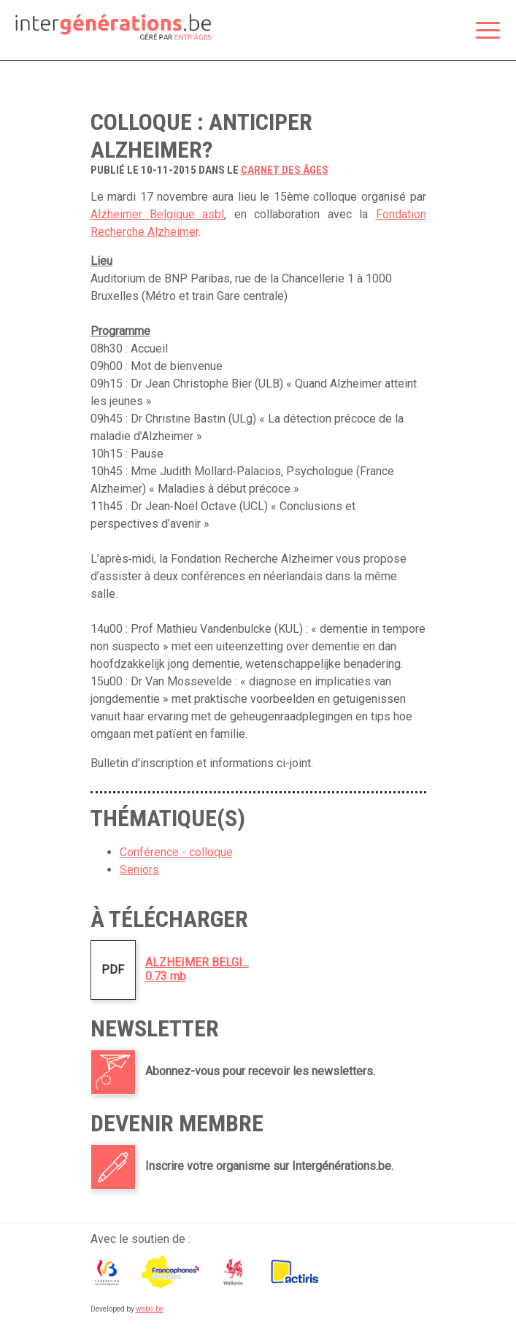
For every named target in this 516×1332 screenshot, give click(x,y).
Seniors (139, 870)
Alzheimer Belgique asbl (158, 214)
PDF (112, 970)
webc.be (149, 1309)
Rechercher (451, 31)
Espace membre (420, 31)
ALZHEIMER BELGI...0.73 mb (197, 969)
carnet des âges (284, 170)
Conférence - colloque (176, 852)
